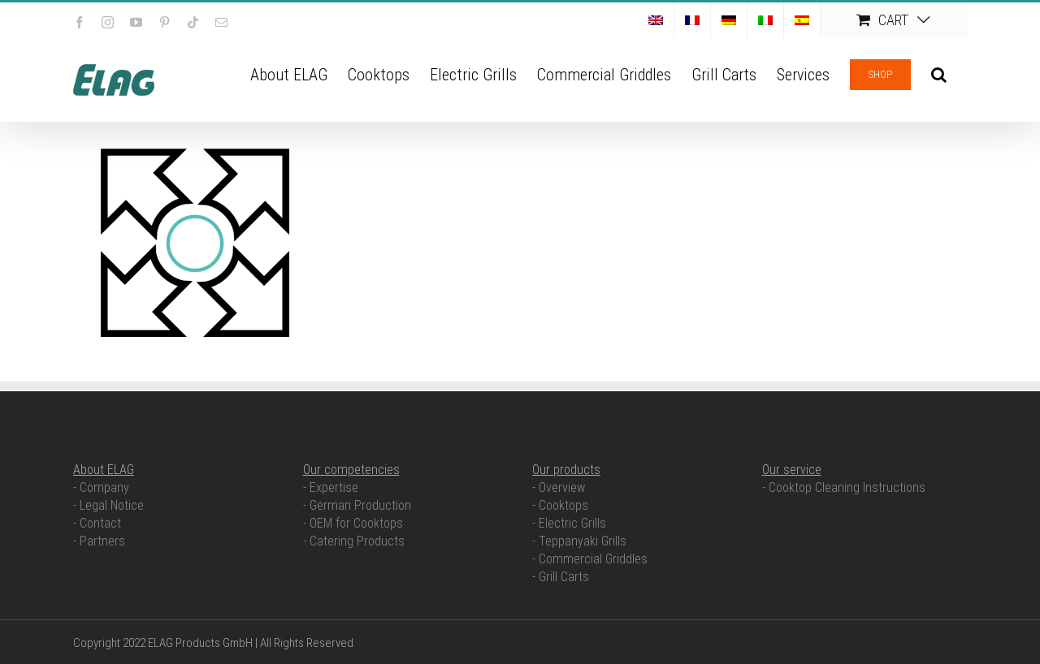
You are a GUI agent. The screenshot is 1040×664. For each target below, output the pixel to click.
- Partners (99, 541)
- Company (101, 487)
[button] (939, 73)
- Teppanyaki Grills (579, 541)
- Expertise (330, 487)
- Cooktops (560, 505)
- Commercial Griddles (590, 559)
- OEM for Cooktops (353, 523)
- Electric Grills (569, 523)
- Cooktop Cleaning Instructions (843, 487)
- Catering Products (354, 541)
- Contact (97, 523)
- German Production (357, 505)
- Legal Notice (108, 505)
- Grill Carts (560, 576)
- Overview (558, 487)
